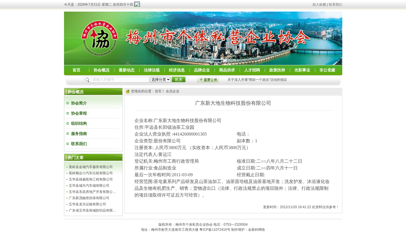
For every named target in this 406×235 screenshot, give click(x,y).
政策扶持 (277, 70)
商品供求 (227, 70)
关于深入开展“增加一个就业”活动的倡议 (257, 80)
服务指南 (79, 133)
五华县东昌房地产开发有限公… (92, 192)
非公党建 (327, 70)
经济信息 (177, 70)
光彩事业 (302, 70)
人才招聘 (252, 70)
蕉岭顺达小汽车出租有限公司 (91, 173)
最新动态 (126, 70)
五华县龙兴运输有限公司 (87, 204)
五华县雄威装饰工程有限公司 (91, 179)
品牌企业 (202, 70)
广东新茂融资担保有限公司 (89, 198)
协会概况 (101, 70)
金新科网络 (256, 230)
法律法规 (152, 70)
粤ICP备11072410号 (214, 230)
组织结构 (79, 123)
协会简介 (79, 103)
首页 (76, 70)
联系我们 (335, 4)
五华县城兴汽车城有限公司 (89, 186)
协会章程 (79, 113)
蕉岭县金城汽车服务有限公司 (91, 167)
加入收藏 (319, 4)
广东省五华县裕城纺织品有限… (92, 210)
